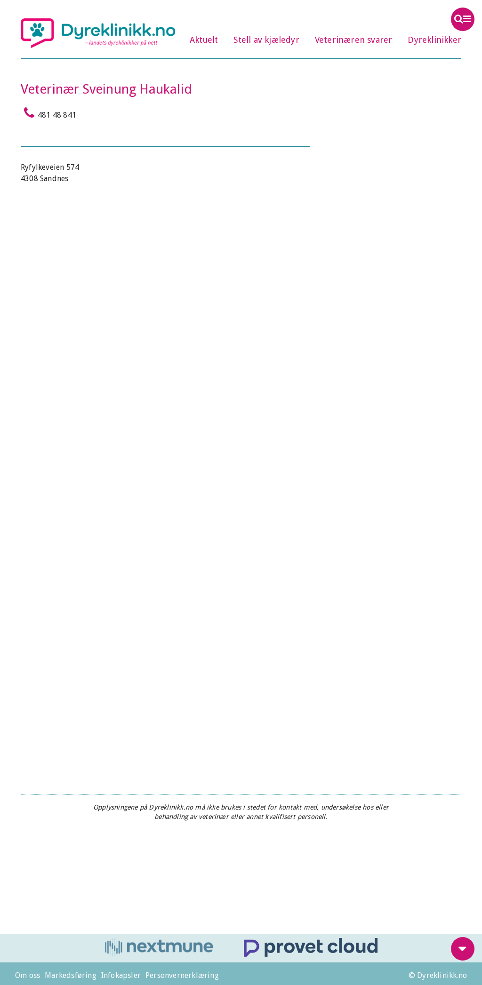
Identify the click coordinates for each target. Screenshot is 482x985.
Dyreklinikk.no (98, 33)
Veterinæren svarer (354, 40)
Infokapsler (121, 975)
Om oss (27, 975)
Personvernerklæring (182, 975)
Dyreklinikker (434, 40)
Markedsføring (70, 975)
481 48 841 (48, 113)
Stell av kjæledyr (266, 40)
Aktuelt (204, 40)
